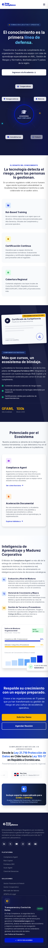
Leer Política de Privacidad (14, 934)
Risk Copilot (7, 861)
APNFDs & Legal (9, 894)
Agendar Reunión (24, 726)
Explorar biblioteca (14, 521)
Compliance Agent (10, 857)
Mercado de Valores (10, 891)
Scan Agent (7, 868)
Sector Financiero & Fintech (13, 883)
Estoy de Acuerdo (24, 940)
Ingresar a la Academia (24, 72)
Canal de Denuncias (10, 871)
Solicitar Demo (24, 717)
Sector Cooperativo (10, 887)
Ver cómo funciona (14, 485)
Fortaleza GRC (8, 864)
